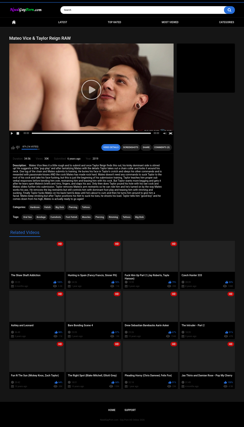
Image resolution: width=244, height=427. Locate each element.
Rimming (113, 217)
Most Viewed (170, 22)
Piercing (73, 207)
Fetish (47, 207)
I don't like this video (18, 147)
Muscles (86, 217)
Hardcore (35, 207)
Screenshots (130, 147)
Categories (226, 22)
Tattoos (86, 207)
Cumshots (56, 217)
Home (13, 22)
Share (146, 147)
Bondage (41, 217)
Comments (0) (162, 147)
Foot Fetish (71, 217)
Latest (62, 22)
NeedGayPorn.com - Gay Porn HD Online (119, 420)
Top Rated (114, 22)
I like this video (13, 147)
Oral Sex (27, 217)
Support (130, 410)
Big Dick (59, 207)
